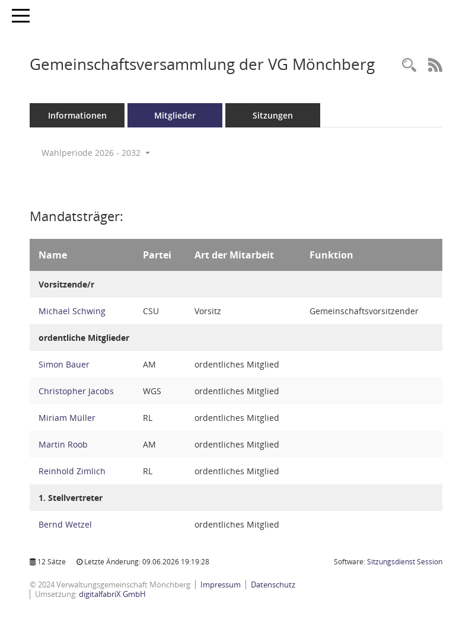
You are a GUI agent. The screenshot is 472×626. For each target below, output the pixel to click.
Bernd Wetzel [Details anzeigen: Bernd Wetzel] (65, 524)
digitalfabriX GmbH (112, 594)
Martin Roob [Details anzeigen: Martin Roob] (63, 444)
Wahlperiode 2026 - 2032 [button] (96, 152)
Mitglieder (175, 115)
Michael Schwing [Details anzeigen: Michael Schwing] (72, 311)
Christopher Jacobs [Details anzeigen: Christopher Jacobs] (76, 391)
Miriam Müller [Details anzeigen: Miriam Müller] (67, 417)
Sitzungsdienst (404, 562)
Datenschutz (273, 584)
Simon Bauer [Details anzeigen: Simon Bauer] (64, 364)
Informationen (77, 115)
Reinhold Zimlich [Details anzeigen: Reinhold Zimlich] (72, 471)
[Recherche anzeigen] (409, 65)
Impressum (220, 584)
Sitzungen (273, 115)
